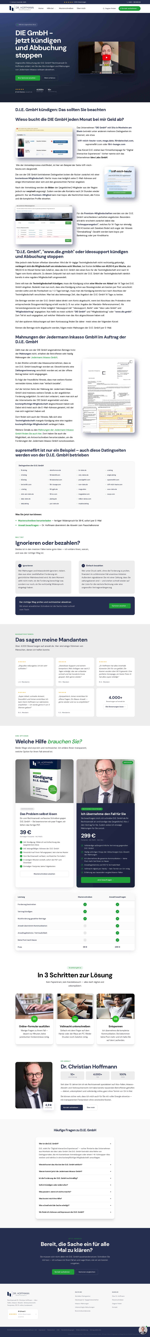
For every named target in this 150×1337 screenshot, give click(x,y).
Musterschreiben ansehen (44, 874)
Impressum (42, 1330)
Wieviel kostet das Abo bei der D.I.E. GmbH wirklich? (75, 1164)
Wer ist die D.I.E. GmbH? (75, 1143)
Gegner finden (109, 8)
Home (41, 8)
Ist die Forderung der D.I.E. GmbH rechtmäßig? (75, 1178)
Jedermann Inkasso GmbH (44, 357)
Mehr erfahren (49, 78)
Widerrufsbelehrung (82, 1330)
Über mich (81, 8)
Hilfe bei (51, 8)
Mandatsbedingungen (67, 1330)
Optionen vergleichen (87, 1272)
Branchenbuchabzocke (82, 1311)
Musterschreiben (66, 8)
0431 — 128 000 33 (134, 2)
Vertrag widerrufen (95, 1330)
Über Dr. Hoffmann (118, 1296)
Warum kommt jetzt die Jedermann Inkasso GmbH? (75, 1171)
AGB (58, 1330)
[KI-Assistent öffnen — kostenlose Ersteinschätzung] (143, 1330)
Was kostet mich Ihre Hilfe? (75, 1198)
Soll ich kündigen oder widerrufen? (75, 1185)
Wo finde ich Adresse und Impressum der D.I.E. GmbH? (75, 1212)
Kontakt (114, 1307)
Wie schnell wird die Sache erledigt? (75, 1205)
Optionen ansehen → (120, 606)
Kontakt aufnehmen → (129, 8)
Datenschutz (51, 1330)
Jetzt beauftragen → (105, 880)
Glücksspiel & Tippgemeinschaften (87, 1300)
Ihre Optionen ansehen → (27, 78)
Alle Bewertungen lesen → (115, 707)
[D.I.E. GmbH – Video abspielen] (106, 57)
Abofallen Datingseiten (82, 1296)
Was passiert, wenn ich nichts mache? (75, 1191)
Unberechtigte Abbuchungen (85, 1307)
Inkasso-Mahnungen (82, 1303)
